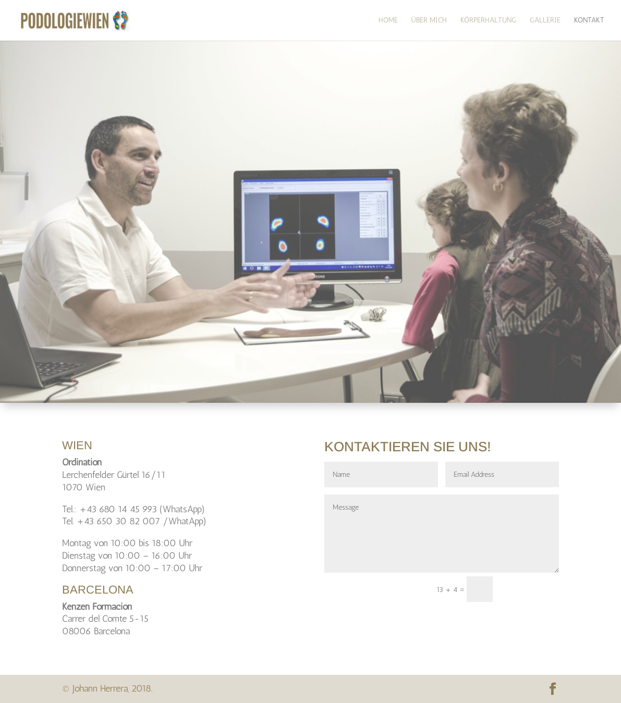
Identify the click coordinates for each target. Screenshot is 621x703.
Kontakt (589, 20)
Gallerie (545, 20)
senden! (530, 589)
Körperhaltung (488, 20)
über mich (429, 20)
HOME (388, 20)
